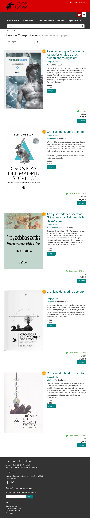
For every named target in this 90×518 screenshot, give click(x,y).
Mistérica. (51, 302)
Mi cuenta (9, 513)
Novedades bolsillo (45, 20)
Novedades (28, 20)
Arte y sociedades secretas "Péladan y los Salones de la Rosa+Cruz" (66, 217)
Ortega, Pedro (52, 62)
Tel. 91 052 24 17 (12, 467)
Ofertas (60, 20)
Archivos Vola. (52, 228)
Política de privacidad (13, 508)
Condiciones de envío (13, 511)
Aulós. (49, 65)
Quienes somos (11, 506)
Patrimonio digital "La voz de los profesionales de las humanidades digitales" (65, 55)
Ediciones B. (52, 139)
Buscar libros (13, 20)
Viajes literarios (74, 20)
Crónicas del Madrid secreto (65, 131)
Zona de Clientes (79, 2)
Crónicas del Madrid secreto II (65, 293)
